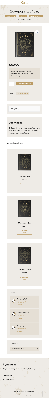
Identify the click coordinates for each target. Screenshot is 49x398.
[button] (37, 32)
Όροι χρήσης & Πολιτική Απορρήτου (24, 391)
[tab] (24, 109)
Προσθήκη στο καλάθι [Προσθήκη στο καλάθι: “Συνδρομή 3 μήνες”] (25, 278)
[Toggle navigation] (3, 2)
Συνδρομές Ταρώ (22, 93)
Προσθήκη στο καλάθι (24, 83)
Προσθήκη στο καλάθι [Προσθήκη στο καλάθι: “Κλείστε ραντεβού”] (25, 231)
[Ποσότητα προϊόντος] (11, 84)
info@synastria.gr (8, 379)
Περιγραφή (14, 109)
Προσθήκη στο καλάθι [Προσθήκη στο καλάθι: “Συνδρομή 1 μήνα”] (25, 185)
